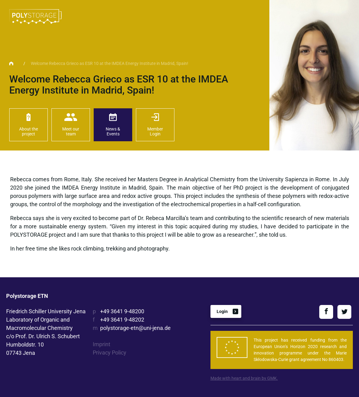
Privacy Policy (109, 352)
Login (222, 311)
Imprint (101, 344)
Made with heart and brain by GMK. (244, 378)
